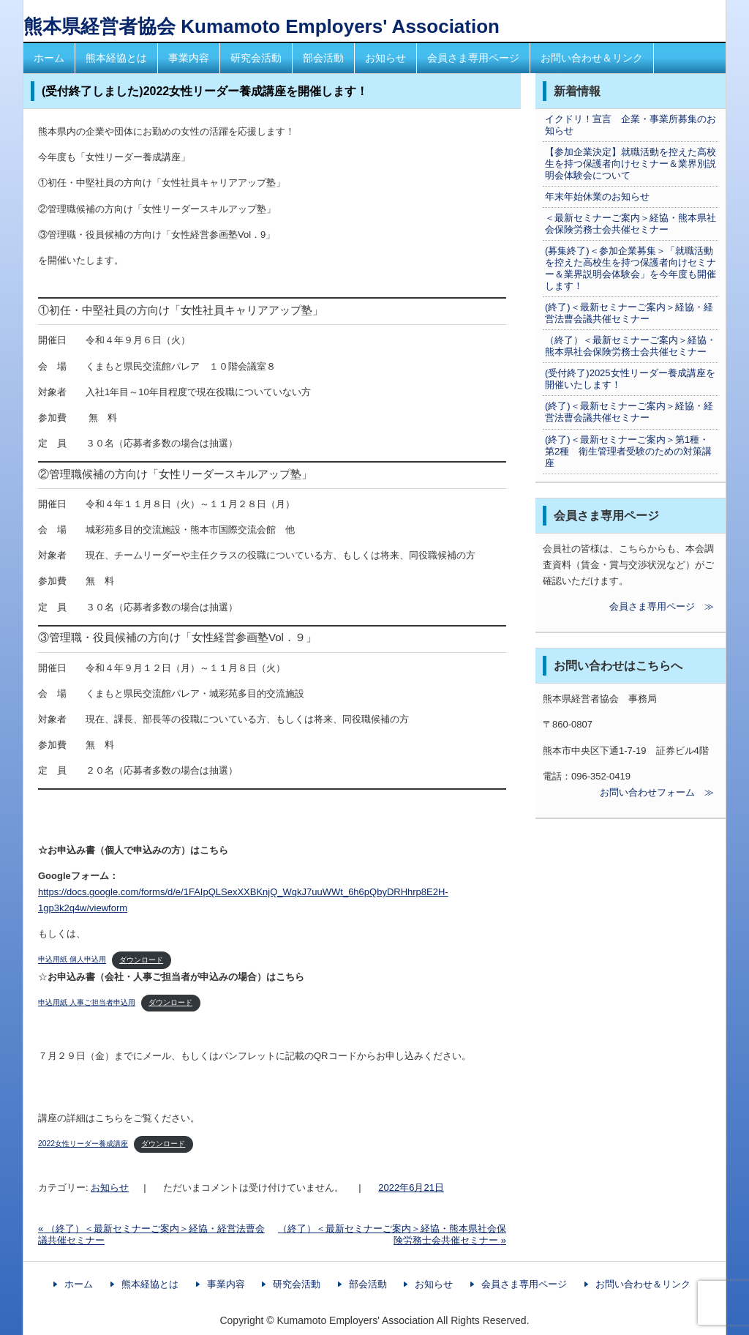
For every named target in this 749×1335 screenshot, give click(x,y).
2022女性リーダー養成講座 (83, 1144)
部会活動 (323, 58)
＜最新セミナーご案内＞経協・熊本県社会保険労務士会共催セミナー (630, 223)
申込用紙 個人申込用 (72, 960)
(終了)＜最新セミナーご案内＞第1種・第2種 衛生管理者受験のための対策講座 (628, 451)
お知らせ (385, 58)
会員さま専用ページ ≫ (628, 606)
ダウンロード (141, 960)
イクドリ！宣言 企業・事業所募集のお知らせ (630, 124)
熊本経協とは (116, 58)
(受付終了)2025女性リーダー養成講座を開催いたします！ (630, 378)
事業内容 (188, 58)
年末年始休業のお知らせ (597, 196)
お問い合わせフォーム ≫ (628, 792)
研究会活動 (256, 58)
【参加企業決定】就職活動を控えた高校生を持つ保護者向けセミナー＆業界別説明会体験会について (630, 163)
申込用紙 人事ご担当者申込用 (86, 1002)
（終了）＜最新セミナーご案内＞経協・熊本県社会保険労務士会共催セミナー (630, 345)
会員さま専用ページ (473, 58)
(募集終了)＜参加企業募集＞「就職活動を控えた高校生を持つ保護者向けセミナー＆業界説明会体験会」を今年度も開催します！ (630, 268)
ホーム (49, 58)
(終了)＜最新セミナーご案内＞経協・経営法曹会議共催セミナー (629, 313)
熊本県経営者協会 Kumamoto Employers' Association (261, 26)
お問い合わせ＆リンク (592, 58)
